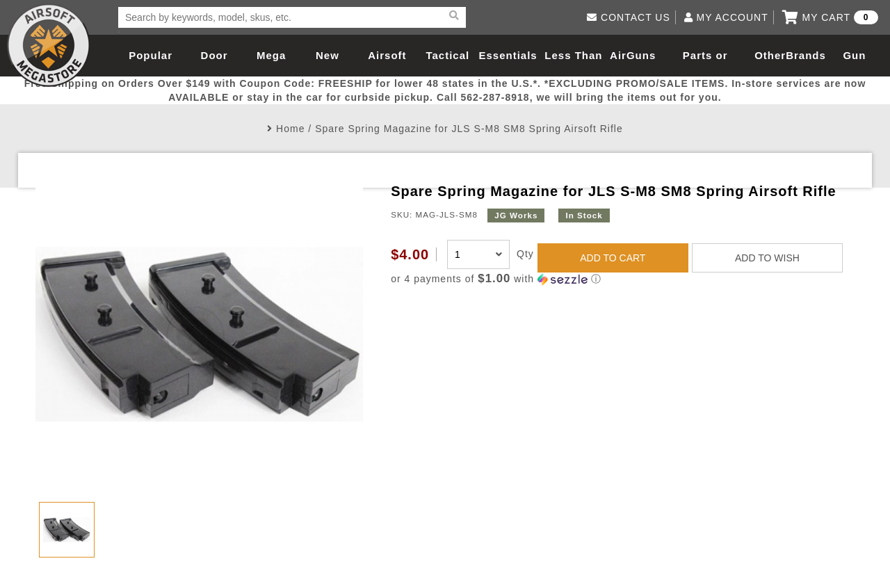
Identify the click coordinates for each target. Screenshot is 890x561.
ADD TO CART (612, 257)
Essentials (507, 55)
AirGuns (633, 55)
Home (290, 128)
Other (770, 55)
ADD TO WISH (767, 257)
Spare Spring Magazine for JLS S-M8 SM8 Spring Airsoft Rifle (469, 128)
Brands (806, 55)
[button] (623, 279)
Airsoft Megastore (48, 45)
